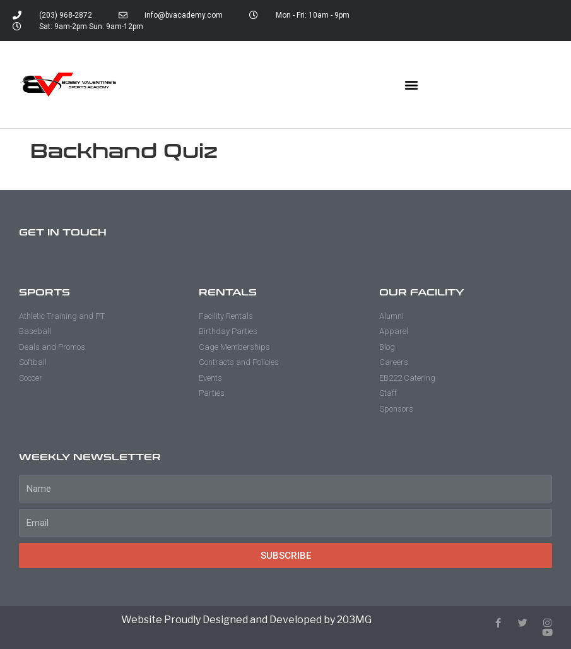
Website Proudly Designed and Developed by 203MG (246, 620)
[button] (411, 84)
